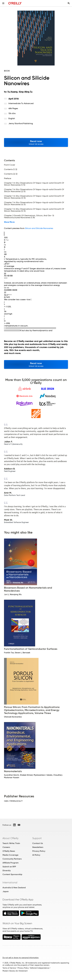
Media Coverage (10, 855)
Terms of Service (9, 968)
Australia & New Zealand (14, 887)
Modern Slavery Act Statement (15, 971)
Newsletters (37, 847)
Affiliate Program (11, 862)
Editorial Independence (39, 968)
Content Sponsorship (12, 874)
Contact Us (37, 843)
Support (37, 838)
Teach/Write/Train (11, 843)
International (10, 882)
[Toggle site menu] (3, 3)
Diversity (7, 870)
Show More (9, 222)
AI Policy (36, 855)
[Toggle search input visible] (69, 3)
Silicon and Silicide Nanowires (39, 228)
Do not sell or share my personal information (21, 958)
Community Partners (12, 859)
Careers (6, 847)
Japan (6, 891)
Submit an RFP (9, 866)
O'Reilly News (9, 851)
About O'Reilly (10, 838)
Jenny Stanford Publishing (20, 123)
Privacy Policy (38, 851)
